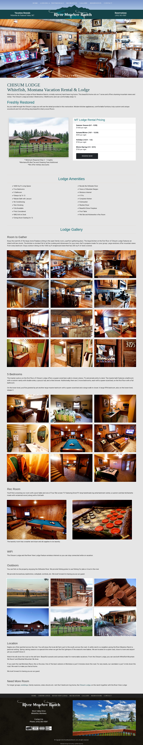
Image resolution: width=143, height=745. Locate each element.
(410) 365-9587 (42, 722)
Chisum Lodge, (85, 685)
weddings (24, 685)
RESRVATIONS (96, 696)
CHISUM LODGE (44, 696)
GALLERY (85, 696)
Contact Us (38, 719)
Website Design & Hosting (67, 743)
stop (79, 76)
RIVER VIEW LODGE (60, 696)
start (63, 76)
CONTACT (108, 696)
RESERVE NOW (87, 156)
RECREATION (75, 696)
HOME (33, 696)
